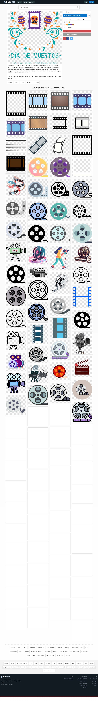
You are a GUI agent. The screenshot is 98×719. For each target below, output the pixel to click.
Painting (16, 82)
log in (86, 2)
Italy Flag (46, 667)
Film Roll (55, 651)
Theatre (22, 82)
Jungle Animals (6, 667)
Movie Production (50, 647)
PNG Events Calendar (82, 680)
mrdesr (67, 22)
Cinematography (50, 655)
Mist (73, 663)
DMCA (95, 685)
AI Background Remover (71, 34)
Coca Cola (67, 663)
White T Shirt (69, 667)
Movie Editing (41, 655)
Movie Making (75, 647)
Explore (85, 687)
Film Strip (67, 647)
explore (20, 2)
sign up (91, 2)
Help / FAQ (94, 681)
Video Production (64, 651)
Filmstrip (27, 651)
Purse (76, 667)
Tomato (12, 663)
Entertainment (41, 647)
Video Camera (16, 667)
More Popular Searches (49, 670)
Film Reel (13, 647)
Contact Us (94, 683)
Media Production (31, 655)
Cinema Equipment (74, 651)
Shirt (41, 667)
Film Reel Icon (60, 655)
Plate (81, 667)
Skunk (31, 663)
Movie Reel (59, 647)
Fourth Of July (54, 667)
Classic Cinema (84, 651)
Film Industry (32, 647)
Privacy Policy (94, 680)
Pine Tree (28, 667)
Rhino (54, 663)
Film (86, 647)
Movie (25, 647)
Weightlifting (79, 663)
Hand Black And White (22, 663)
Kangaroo (92, 667)
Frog (86, 663)
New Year (47, 663)
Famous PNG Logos (82, 678)
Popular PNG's (83, 685)
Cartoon (37, 82)
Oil (22, 667)
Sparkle (62, 667)
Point (86, 667)
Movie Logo (68, 655)
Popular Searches (83, 683)
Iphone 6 (92, 663)
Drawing (10, 82)
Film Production (13, 651)
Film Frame (29, 82)
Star (36, 663)
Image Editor (71, 680)
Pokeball (35, 667)
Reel (82, 647)
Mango (41, 663)
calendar (31, 2)
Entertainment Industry (36, 651)
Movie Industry (47, 651)
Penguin (6, 663)
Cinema (19, 647)
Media (20, 651)
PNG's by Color (83, 681)
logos (25, 2)
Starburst (60, 663)
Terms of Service (93, 678)
